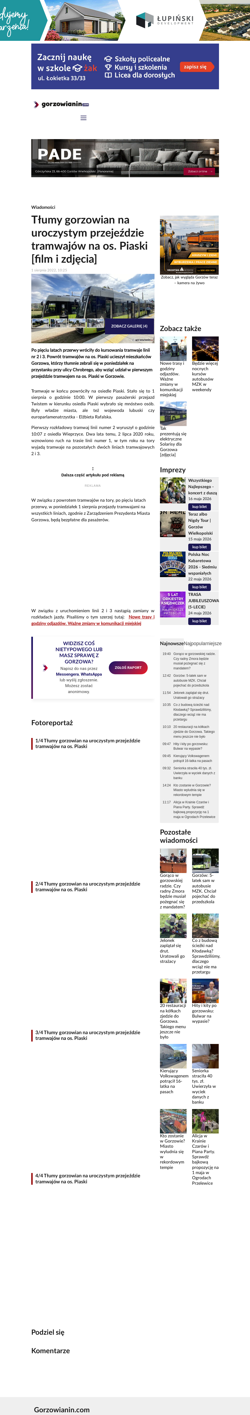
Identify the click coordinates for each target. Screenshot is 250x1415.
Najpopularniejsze (203, 643)
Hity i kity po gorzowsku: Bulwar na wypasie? (191, 746)
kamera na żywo (191, 283)
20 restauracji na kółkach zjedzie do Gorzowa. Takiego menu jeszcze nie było (194, 732)
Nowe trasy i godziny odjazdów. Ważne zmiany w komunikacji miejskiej (172, 379)
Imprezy (173, 470)
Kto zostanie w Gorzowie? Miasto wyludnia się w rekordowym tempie (192, 790)
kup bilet (199, 507)
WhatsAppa (91, 674)
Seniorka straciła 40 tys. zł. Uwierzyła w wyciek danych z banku (194, 773)
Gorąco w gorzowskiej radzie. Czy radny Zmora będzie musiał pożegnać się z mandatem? (195, 661)
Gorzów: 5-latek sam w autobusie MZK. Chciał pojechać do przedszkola (191, 680)
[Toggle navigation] (83, 118)
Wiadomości (43, 207)
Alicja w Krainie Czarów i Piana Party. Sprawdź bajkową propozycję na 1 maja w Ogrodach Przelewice (194, 809)
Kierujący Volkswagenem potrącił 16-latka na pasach (193, 758)
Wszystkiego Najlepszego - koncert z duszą (202, 487)
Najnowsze (172, 643)
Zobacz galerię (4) (129, 326)
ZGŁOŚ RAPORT (128, 667)
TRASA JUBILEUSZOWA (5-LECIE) (203, 601)
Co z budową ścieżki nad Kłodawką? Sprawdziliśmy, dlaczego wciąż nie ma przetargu (193, 712)
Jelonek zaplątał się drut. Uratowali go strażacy (191, 695)
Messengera (67, 674)
